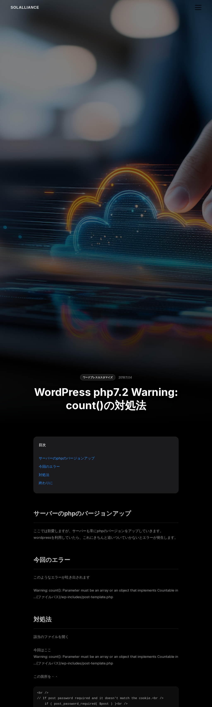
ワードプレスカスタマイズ (98, 377)
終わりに (46, 483)
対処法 (44, 475)
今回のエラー (49, 467)
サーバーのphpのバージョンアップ (67, 459)
